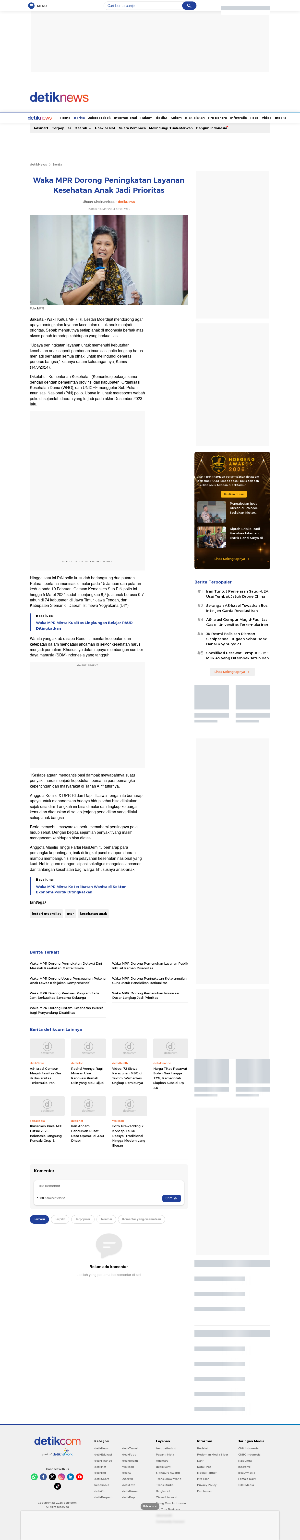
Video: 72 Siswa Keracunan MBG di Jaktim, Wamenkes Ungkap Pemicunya (127, 1075)
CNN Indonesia (248, 1448)
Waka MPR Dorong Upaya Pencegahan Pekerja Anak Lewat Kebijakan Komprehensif (68, 980)
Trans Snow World (168, 1478)
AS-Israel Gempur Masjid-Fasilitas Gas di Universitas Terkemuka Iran (45, 1075)
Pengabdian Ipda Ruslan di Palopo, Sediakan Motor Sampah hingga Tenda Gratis (247, 507)
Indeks (262, 117)
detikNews (38, 164)
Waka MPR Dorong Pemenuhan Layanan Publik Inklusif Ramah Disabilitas (150, 965)
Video (248, 117)
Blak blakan (176, 117)
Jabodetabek (81, 117)
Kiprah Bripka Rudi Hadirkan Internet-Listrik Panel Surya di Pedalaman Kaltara (246, 533)
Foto (236, 117)
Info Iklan (203, 1478)
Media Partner (206, 1472)
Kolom (157, 117)
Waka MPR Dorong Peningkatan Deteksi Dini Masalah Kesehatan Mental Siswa (66, 965)
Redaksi (202, 1448)
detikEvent (163, 1466)
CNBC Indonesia (249, 1454)
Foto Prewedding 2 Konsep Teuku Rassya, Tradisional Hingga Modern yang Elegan (128, 1135)
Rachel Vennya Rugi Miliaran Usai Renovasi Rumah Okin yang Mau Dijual (87, 1075)
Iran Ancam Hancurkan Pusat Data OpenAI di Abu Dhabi (87, 1133)
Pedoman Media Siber (212, 1454)
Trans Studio (165, 1484)
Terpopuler (61, 127)
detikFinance (103, 1460)
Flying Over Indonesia (171, 1502)
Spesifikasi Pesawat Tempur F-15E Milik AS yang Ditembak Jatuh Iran (237, 655)
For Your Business (168, 1509)
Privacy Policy (206, 1484)
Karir (200, 1460)
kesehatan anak (93, 913)
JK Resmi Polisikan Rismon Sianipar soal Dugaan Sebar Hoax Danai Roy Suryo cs (236, 638)
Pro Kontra (199, 117)
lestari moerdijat (46, 913)
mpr (70, 913)
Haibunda (245, 1460)
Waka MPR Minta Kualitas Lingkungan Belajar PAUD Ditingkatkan (84, 625)
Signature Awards (168, 1472)
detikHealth (130, 1460)
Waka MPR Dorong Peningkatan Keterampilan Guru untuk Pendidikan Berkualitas (149, 980)
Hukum (128, 117)
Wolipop (128, 1466)
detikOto (100, 1490)
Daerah (83, 127)
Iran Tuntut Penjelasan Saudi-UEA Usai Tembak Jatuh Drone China (237, 593)
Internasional (107, 117)
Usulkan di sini (234, 493)
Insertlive (244, 1466)
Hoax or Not (105, 127)
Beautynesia (246, 1472)
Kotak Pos (204, 1466)
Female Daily (247, 1478)
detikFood (129, 1454)
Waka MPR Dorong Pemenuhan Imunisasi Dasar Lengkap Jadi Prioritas (145, 995)
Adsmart (41, 127)
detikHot (100, 1472)
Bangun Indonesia (211, 127)
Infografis (220, 117)
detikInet (100, 1466)
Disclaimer (204, 1490)
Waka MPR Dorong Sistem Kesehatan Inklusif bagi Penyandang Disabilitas (66, 1009)
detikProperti (103, 1496)
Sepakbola (101, 1484)
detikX (143, 117)
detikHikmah (130, 1490)
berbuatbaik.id (166, 1448)
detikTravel (130, 1448)
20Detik (127, 1478)
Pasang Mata (165, 1454)
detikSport (101, 1478)
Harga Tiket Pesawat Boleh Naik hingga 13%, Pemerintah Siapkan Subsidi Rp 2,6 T (170, 1077)
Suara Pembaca (132, 127)
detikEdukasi (103, 1454)
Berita (61, 117)
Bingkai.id (163, 1490)
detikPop (128, 1496)
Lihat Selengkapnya (232, 558)
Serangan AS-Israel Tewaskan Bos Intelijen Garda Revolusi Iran (236, 607)
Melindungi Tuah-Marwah (171, 127)
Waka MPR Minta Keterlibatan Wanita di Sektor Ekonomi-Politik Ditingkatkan (81, 889)
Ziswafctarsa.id (166, 1496)
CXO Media (246, 1484)
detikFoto (128, 1484)
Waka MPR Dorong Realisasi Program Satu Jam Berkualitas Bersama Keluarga (64, 995)
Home (47, 117)
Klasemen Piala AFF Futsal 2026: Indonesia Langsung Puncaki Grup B (46, 1133)
